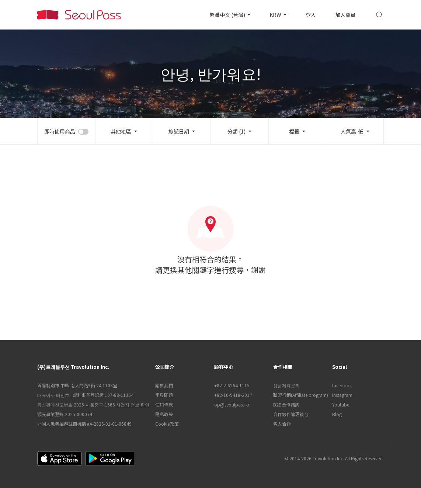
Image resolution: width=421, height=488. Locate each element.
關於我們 (164, 385)
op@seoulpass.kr (231, 404)
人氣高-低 (352, 131)
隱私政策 (164, 414)
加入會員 (345, 14)
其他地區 (121, 131)
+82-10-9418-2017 (233, 395)
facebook (342, 385)
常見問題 (164, 395)
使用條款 (164, 404)
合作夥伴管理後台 (291, 414)
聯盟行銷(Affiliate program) (299, 395)
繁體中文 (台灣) (227, 14)
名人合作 (282, 423)
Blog (337, 414)
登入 (311, 14)
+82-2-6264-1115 (232, 385)
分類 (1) (236, 131)
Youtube (340, 404)
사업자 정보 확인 (132, 404)
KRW (275, 14)
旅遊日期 (178, 131)
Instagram (342, 395)
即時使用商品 (59, 131)
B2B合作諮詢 (286, 404)
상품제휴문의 (286, 385)
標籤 (294, 131)
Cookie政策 (166, 423)
